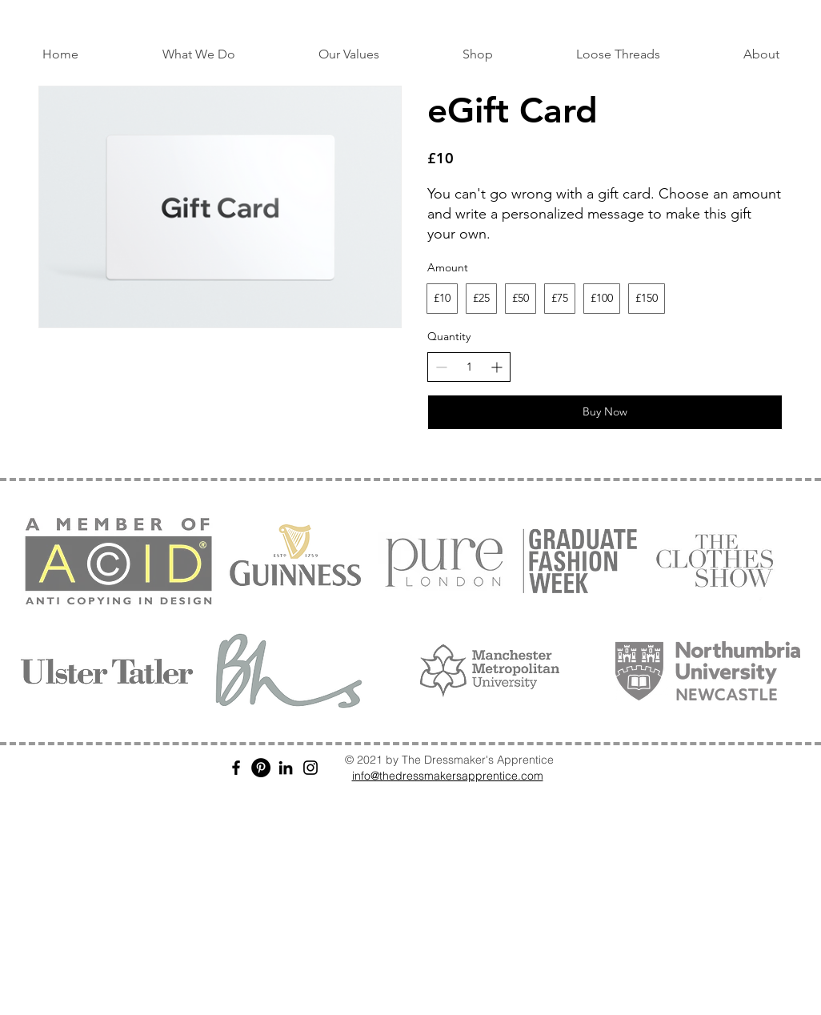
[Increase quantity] (496, 367)
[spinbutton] (469, 367)
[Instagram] (310, 767)
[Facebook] (236, 767)
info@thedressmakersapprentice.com (447, 775)
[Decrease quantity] (441, 367)
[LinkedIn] (285, 767)
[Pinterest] (260, 767)
